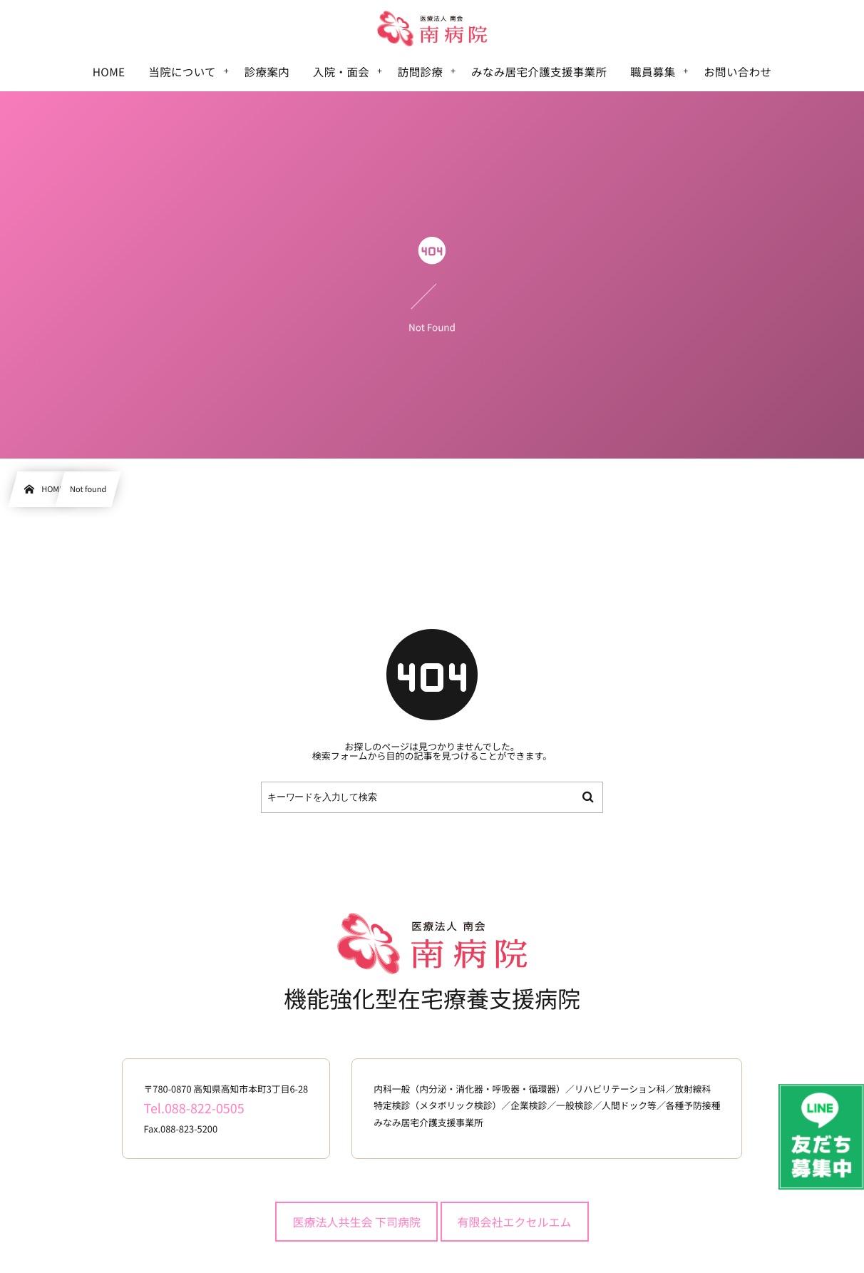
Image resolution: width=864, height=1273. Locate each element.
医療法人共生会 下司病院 (356, 1221)
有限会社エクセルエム (515, 1221)
